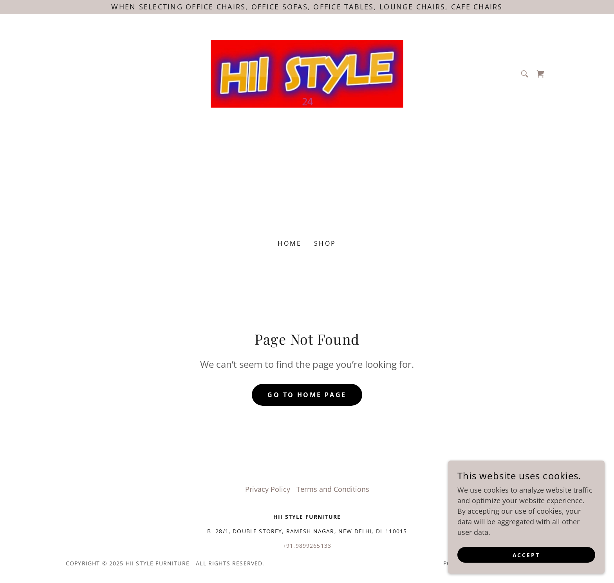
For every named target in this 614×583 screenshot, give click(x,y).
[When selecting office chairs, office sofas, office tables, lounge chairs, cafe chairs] (307, 7)
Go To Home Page (306, 394)
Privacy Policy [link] (267, 489)
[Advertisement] (307, 170)
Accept (526, 555)
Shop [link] (325, 243)
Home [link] (290, 243)
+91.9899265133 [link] (307, 545)
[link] (307, 72)
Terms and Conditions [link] (332, 489)
